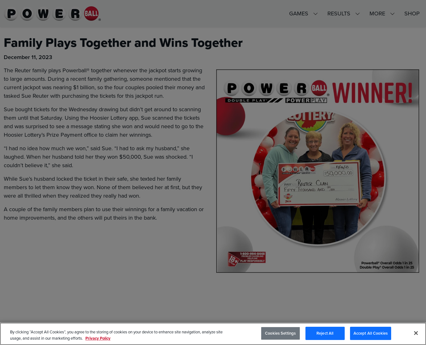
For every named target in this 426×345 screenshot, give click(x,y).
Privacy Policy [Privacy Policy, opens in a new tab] (98, 338)
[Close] (416, 333)
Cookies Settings (280, 333)
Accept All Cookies (370, 333)
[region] (213, 334)
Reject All (324, 333)
